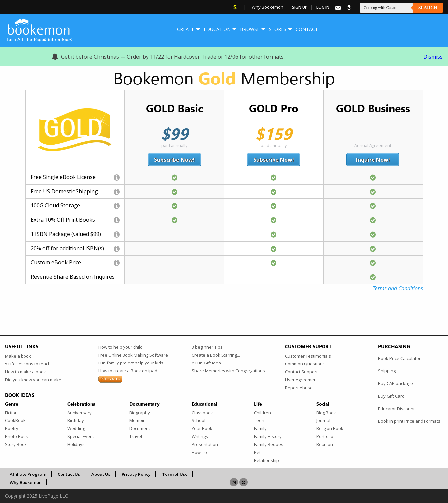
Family (260, 428)
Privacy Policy (136, 474)
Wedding (76, 428)
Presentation (205, 444)
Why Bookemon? (268, 7)
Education (217, 29)
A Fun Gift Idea (206, 363)
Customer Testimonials (308, 356)
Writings (200, 436)
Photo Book (16, 436)
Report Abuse (299, 388)
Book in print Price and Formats (409, 421)
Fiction (11, 413)
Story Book (16, 444)
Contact (307, 29)
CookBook (15, 420)
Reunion (324, 444)
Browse (250, 29)
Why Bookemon (26, 482)
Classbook (202, 413)
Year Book (202, 428)
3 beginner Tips (207, 347)
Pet (257, 452)
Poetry (11, 428)
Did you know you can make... (34, 380)
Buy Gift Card (391, 396)
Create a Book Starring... (216, 355)
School (198, 420)
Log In (322, 7)
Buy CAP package (395, 383)
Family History (268, 436)
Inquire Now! (373, 159)
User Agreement (301, 380)
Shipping (387, 371)
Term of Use (175, 474)
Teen (259, 420)
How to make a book (25, 372)
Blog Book (326, 413)
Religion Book (329, 428)
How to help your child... (122, 347)
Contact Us (69, 474)
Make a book (18, 356)
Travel (135, 436)
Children (262, 413)
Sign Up (299, 7)
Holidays (76, 444)
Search (427, 7)
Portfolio (324, 436)
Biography (139, 413)
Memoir (137, 420)
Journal (323, 420)
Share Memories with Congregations (228, 371)
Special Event (80, 436)
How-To (199, 452)
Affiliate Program (28, 474)
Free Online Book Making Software (133, 355)
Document (139, 428)
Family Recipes (268, 444)
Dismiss (433, 56)
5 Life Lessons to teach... (29, 364)
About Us (100, 474)
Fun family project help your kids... (132, 363)
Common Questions (305, 364)
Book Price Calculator (399, 358)
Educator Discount (396, 409)
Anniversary (79, 413)
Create (185, 29)
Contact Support (301, 372)
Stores (277, 29)
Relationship (266, 460)
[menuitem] (186, 29)
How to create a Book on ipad (127, 371)
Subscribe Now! (174, 159)
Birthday (75, 420)
